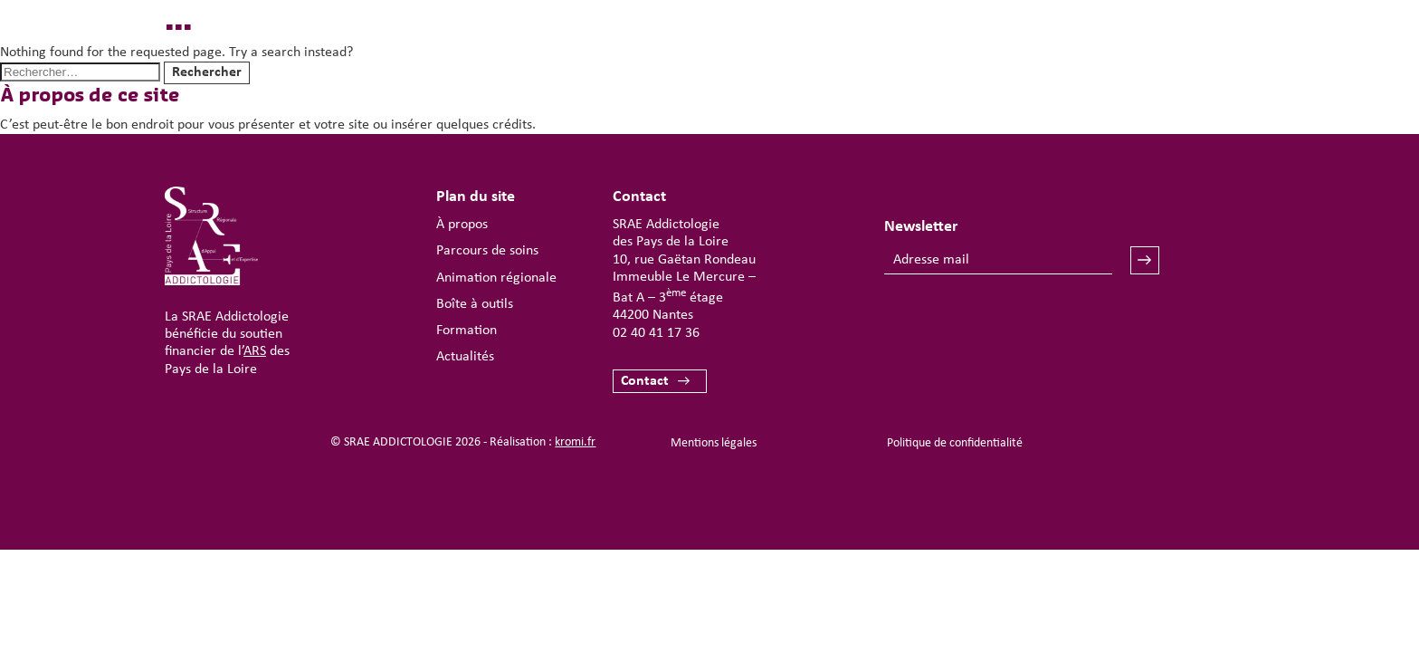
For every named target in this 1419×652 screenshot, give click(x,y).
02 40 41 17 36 (656, 333)
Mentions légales (714, 443)
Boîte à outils (474, 304)
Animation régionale (496, 278)
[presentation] (1021, 327)
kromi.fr (575, 442)
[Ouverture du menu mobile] (1194, 69)
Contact (645, 381)
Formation (466, 330)
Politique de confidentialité (955, 443)
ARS (254, 351)
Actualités (465, 357)
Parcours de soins (487, 251)
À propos (462, 224)
